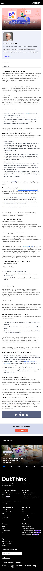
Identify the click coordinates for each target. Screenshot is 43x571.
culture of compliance (12, 404)
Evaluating (26, 113)
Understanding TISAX (27, 246)
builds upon (14, 181)
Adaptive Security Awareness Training (28, 190)
